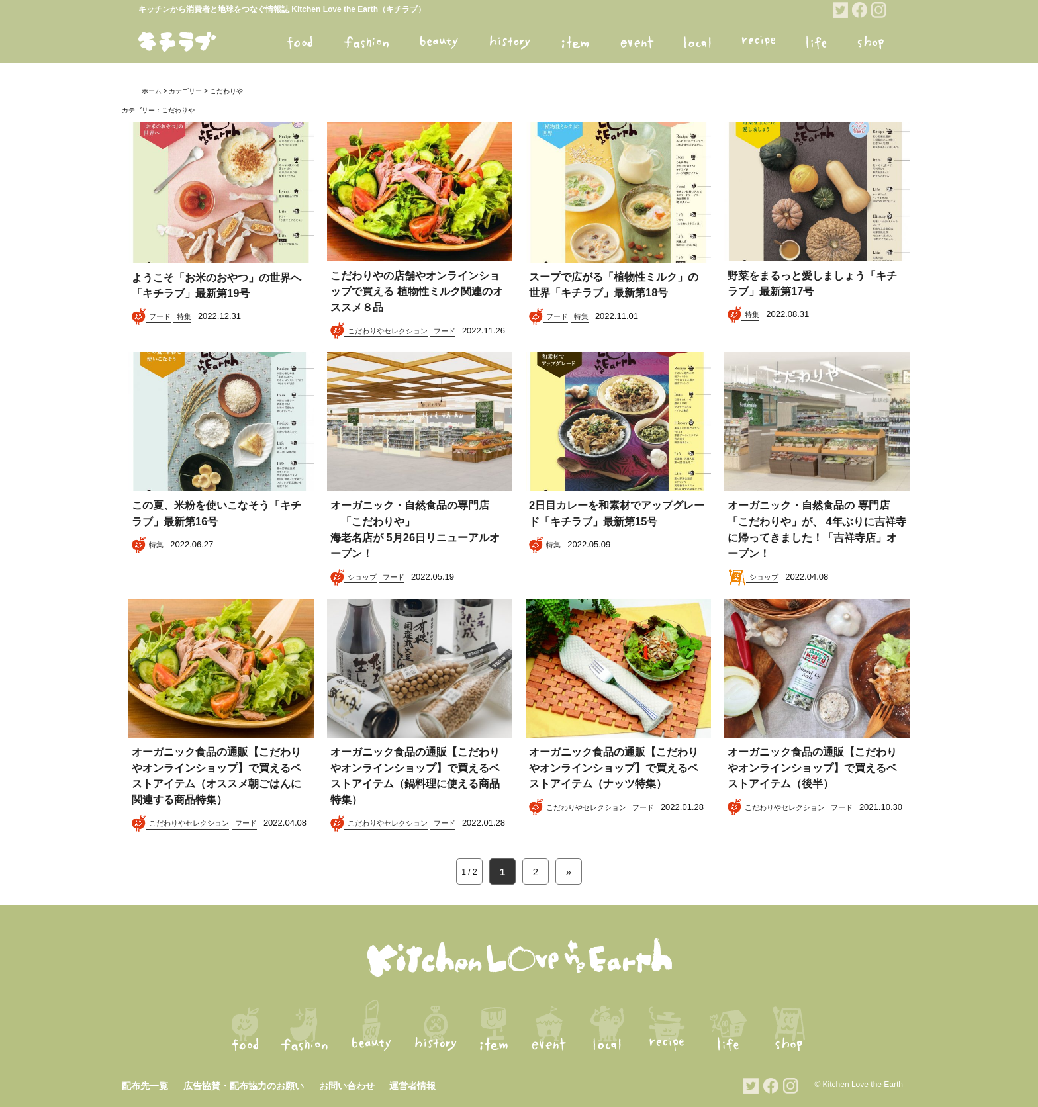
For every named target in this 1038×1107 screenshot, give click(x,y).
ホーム (152, 91)
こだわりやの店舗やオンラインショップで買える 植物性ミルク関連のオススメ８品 (416, 291)
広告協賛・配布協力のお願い (243, 1086)
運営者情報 (412, 1086)
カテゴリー (185, 91)
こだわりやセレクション (388, 331)
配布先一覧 (145, 1086)
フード (160, 316)
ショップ (362, 577)
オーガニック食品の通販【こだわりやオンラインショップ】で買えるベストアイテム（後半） (812, 768)
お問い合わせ (347, 1086)
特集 (184, 316)
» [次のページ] (568, 871)
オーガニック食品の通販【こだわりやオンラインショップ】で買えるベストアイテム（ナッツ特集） (613, 768)
